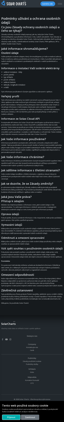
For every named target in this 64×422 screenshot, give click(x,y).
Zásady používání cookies (32, 361)
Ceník (32, 350)
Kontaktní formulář (32, 380)
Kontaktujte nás (32, 347)
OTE (32, 383)
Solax (32, 372)
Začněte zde (47, 4)
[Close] (11, 417)
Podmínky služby (32, 364)
